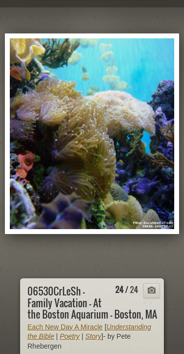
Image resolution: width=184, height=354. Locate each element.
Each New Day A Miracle (65, 327)
